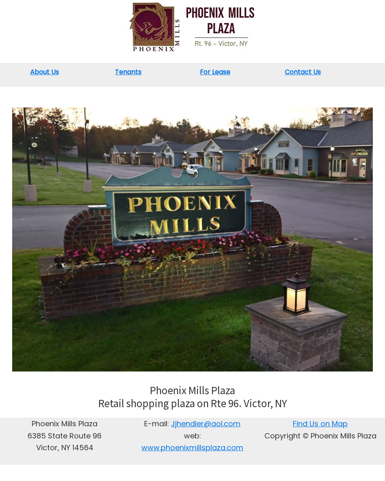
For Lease (215, 72)
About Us (44, 72)
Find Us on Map (320, 424)
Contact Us (303, 72)
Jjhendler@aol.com (205, 424)
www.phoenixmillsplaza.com (192, 447)
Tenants (128, 72)
